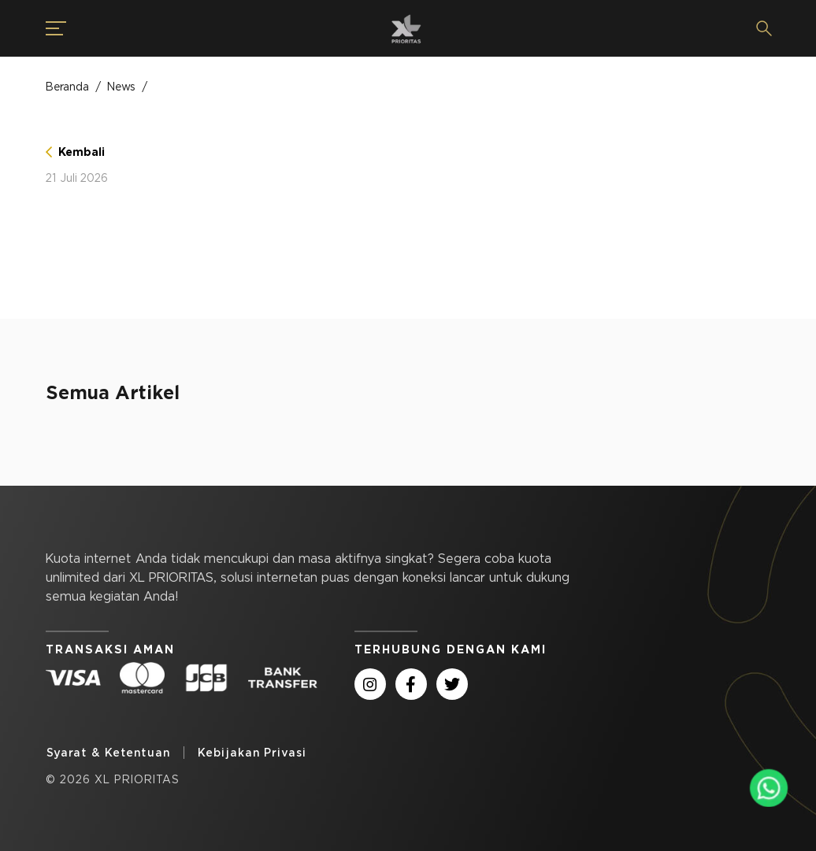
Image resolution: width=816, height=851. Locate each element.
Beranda (67, 86)
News (121, 86)
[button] (46, 28)
